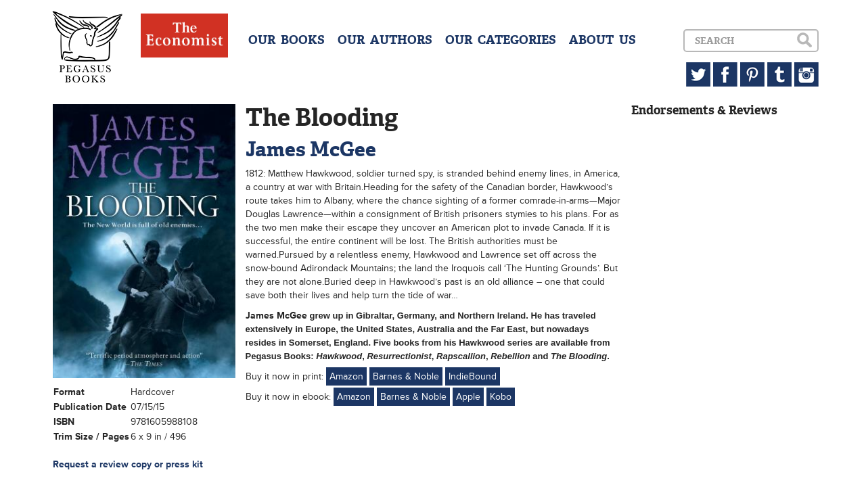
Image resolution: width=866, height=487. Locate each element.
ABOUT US (602, 40)
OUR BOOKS (286, 40)
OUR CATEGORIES (500, 40)
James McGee (311, 149)
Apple (468, 396)
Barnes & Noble (406, 376)
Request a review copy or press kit (128, 464)
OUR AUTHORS (385, 40)
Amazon (346, 376)
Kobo (500, 396)
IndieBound (473, 376)
